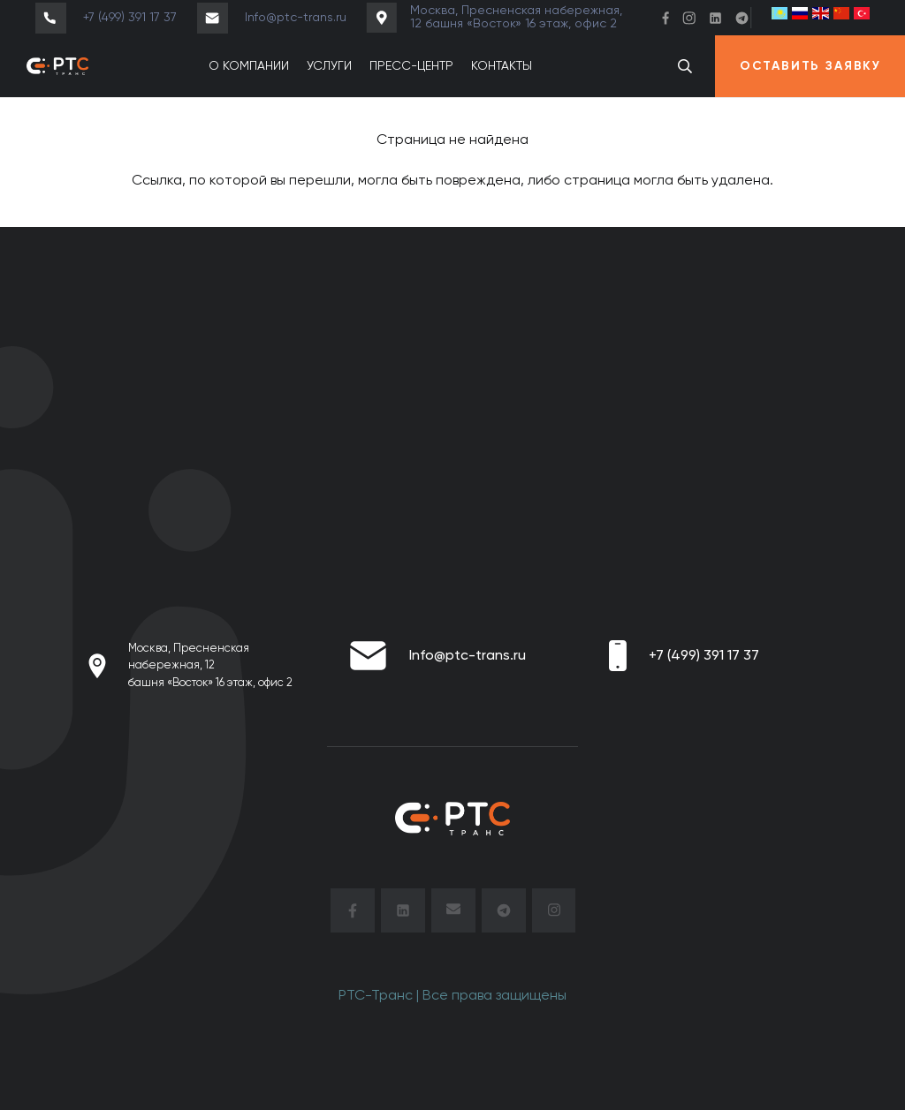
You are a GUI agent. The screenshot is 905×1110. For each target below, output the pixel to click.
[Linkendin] (715, 18)
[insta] (553, 914)
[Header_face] (665, 18)
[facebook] (352, 914)
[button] (685, 67)
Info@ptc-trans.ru (467, 656)
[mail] (453, 914)
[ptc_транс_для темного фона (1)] (57, 66)
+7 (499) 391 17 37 (704, 656)
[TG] (742, 18)
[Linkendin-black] (403, 914)
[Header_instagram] (689, 18)
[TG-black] (504, 914)
